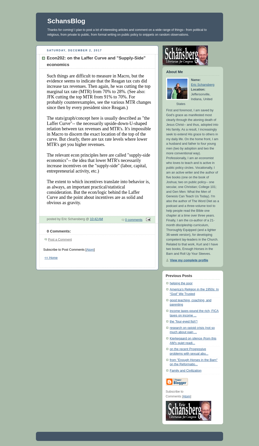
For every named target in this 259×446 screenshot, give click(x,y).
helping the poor (181, 283)
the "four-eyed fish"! (184, 321)
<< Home (51, 258)
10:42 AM (96, 219)
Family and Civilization (185, 370)
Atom (90, 249)
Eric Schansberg (202, 85)
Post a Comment (60, 239)
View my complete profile (189, 260)
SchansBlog (66, 21)
